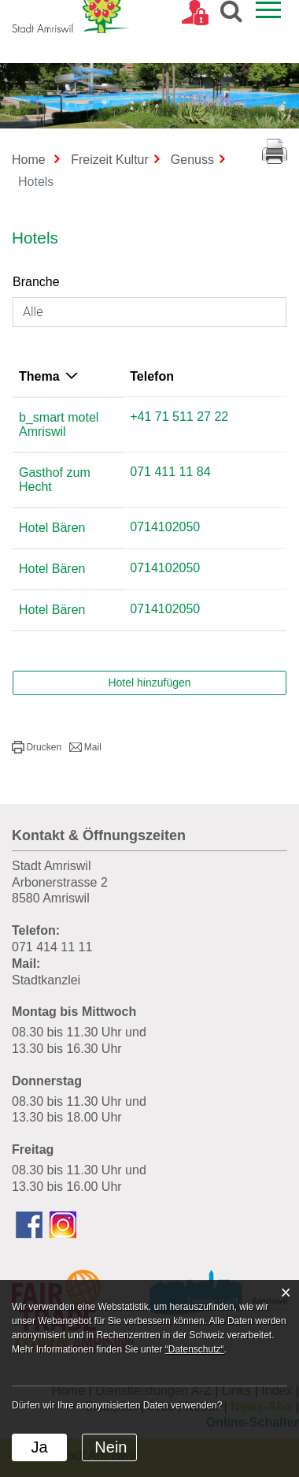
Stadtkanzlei (46, 951)
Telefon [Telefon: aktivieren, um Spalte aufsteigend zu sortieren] (194, 376)
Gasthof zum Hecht (73, 458)
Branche (36, 281)
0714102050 (207, 498)
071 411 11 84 (212, 457)
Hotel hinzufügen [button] (149, 654)
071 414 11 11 (52, 918)
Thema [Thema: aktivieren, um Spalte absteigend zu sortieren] (39, 376)
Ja (39, 1447)
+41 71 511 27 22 (221, 416)
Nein (110, 1447)
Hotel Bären (52, 499)
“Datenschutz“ (194, 1349)
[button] (36, 718)
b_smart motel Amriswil (83, 417)
